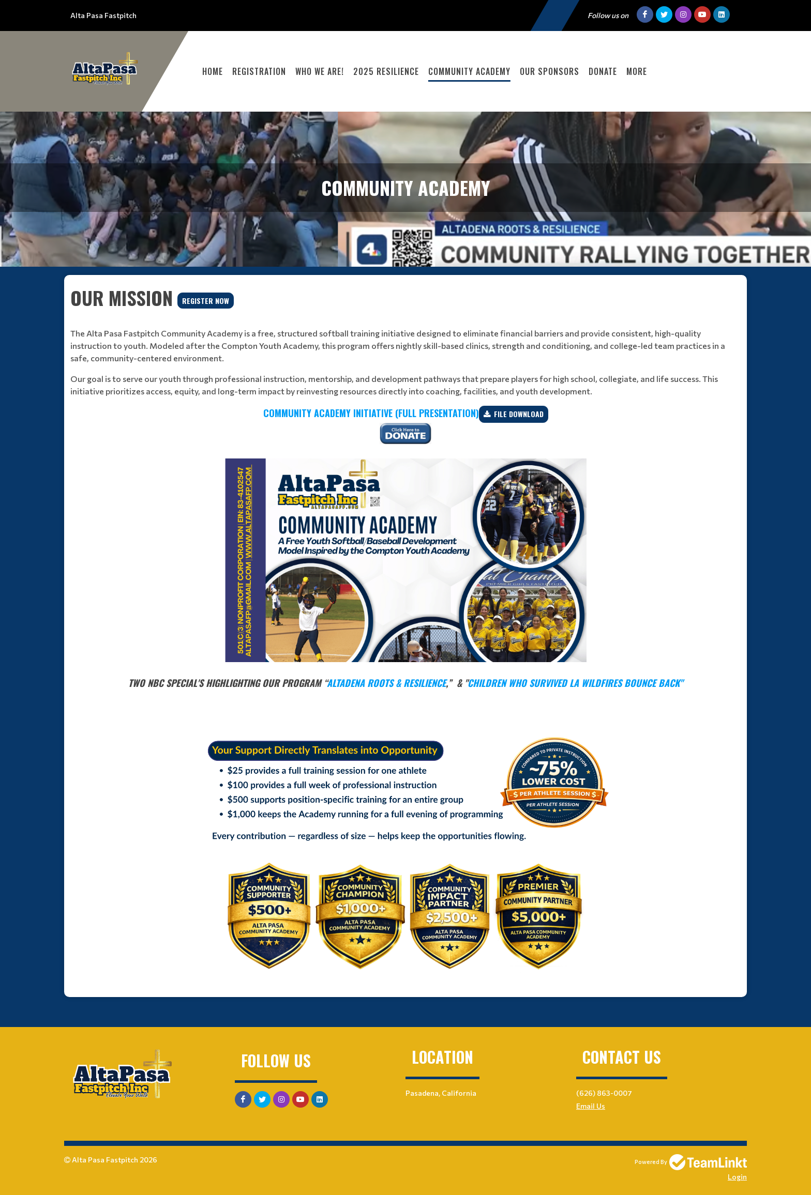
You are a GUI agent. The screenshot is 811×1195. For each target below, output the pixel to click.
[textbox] (405, 340)
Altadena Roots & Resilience (386, 683)
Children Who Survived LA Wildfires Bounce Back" (575, 683)
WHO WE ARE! (319, 71)
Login (737, 1176)
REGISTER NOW (205, 300)
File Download (519, 413)
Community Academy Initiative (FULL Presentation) (371, 413)
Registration (259, 71)
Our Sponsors (549, 71)
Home (212, 71)
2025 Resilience (386, 71)
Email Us (590, 1105)
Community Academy (469, 71)
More (636, 71)
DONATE (603, 71)
